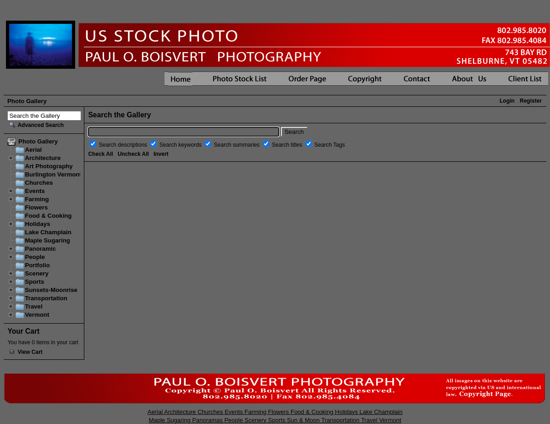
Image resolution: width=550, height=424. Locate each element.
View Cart (29, 352)
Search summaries (237, 145)
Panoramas (208, 420)
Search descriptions (124, 145)
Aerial (33, 149)
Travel (33, 306)
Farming (37, 199)
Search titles (287, 145)
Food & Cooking (48, 215)
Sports (34, 281)
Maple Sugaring (47, 240)
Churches (39, 182)
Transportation (46, 298)
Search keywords (181, 145)
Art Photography (48, 166)
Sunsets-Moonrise (51, 289)
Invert (161, 154)
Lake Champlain (48, 232)
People (34, 256)
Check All (100, 154)
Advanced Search (40, 125)
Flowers (36, 207)
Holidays (37, 223)
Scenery (36, 273)
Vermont (37, 314)
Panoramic (40, 248)
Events (34, 190)
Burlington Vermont (53, 174)
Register (531, 101)
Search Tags (329, 145)
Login (507, 101)
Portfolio (37, 265)
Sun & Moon (304, 420)
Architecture (42, 157)
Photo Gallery (27, 101)
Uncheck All (133, 154)
